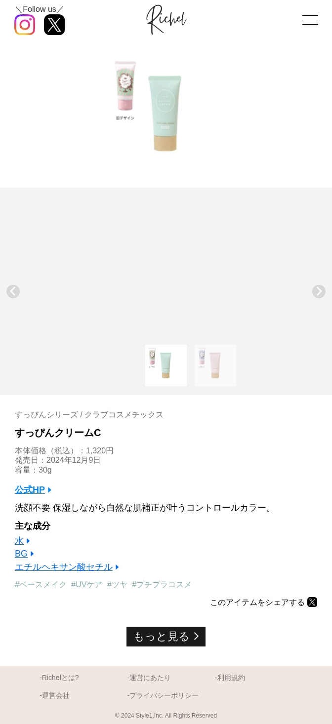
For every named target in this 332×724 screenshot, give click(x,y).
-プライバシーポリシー (163, 695)
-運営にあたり (149, 678)
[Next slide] (319, 291)
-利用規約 (230, 678)
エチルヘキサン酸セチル (64, 567)
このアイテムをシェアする (257, 602)
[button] (166, 365)
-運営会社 (55, 695)
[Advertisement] (166, 269)
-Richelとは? (59, 678)
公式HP (30, 490)
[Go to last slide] (13, 291)
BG (21, 554)
